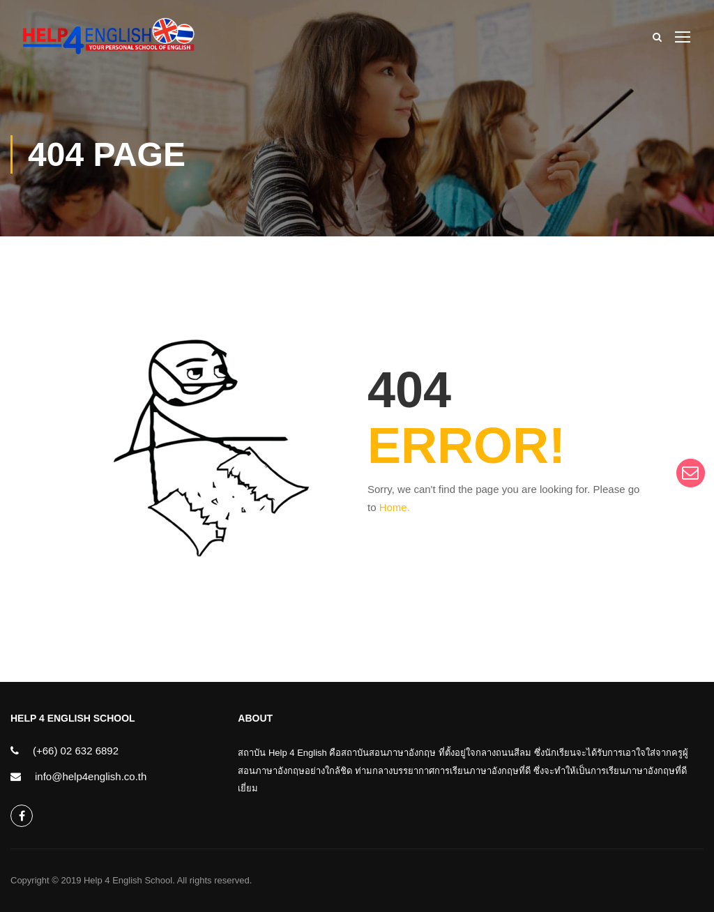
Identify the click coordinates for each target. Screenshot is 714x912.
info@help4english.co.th (90, 776)
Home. (394, 507)
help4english (22, 816)
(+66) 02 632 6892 (76, 751)
